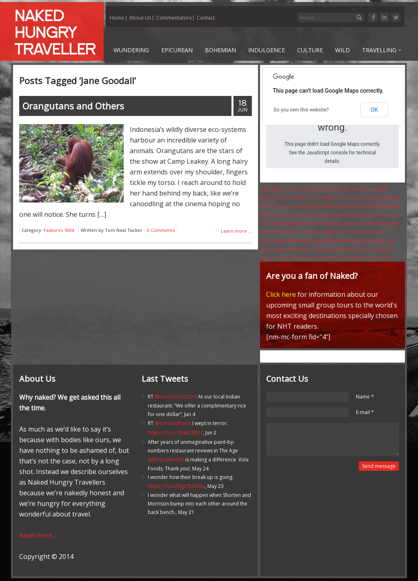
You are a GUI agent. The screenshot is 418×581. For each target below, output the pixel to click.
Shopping (352, 240)
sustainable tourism (309, 249)
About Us (140, 17)
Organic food (336, 232)
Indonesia (312, 223)
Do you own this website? (301, 110)
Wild (69, 230)
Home (117, 17)
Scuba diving (327, 240)
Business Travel (277, 197)
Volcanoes (350, 257)
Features (53, 230)
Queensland (273, 240)
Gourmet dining (324, 214)
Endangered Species (349, 206)
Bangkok (379, 189)
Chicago (325, 197)
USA (295, 257)
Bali (365, 189)
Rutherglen (300, 240)
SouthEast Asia (379, 240)
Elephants (315, 206)
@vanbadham (172, 423)
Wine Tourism (377, 257)
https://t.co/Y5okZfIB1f (175, 432)
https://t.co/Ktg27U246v (176, 486)
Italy (362, 223)
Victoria (309, 257)
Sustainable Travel (352, 249)
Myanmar (378, 223)
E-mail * (365, 412)
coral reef (346, 197)
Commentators (173, 17)
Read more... (37, 535)
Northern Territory (299, 232)
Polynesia (372, 232)
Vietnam (328, 257)
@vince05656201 (175, 396)
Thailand (382, 249)
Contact (206, 17)
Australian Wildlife (340, 189)
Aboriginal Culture (280, 189)
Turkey (282, 257)
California (305, 197)
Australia (310, 189)
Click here (281, 294)
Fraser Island (291, 214)
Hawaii (392, 214)
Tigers (266, 257)
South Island (273, 249)
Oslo (356, 232)
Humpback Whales (280, 223)
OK (374, 110)
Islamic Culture (340, 223)
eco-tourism (290, 206)
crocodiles (369, 197)
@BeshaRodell (166, 459)
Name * (365, 396)
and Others (73, 106)
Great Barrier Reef (363, 214)
